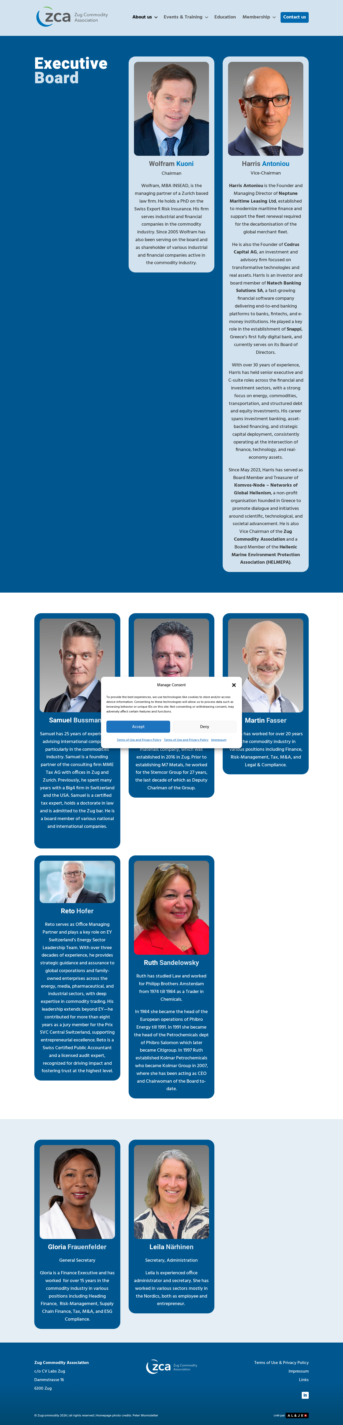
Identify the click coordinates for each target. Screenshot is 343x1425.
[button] (234, 685)
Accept (138, 726)
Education (225, 17)
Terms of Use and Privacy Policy (139, 740)
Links (304, 1380)
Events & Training (186, 17)
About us (145, 17)
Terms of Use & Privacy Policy (281, 1362)
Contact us (294, 17)
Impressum (218, 740)
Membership (260, 17)
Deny (204, 726)
